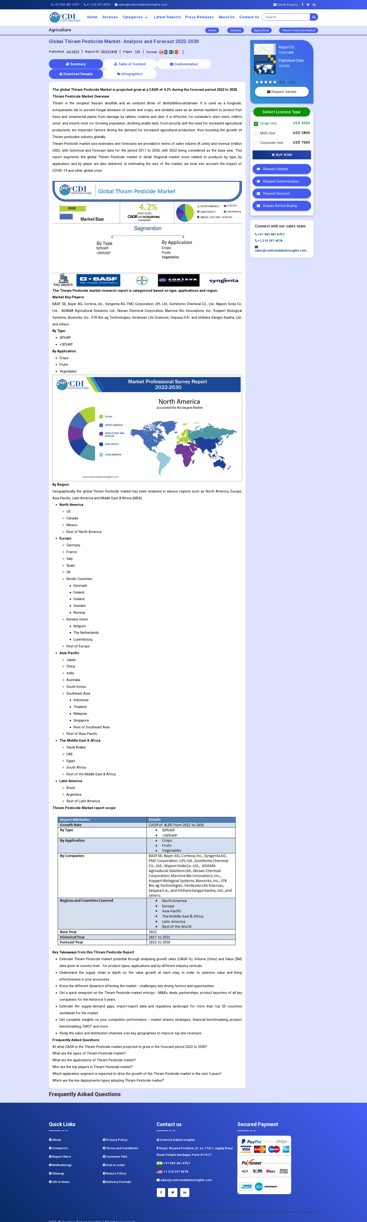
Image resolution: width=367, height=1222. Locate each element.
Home (92, 17)
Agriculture (261, 30)
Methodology (60, 1155)
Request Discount (272, 193)
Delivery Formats (117, 1172)
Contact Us (249, 17)
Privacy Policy (115, 1130)
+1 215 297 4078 (97, 4)
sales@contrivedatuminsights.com (141, 4)
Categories (136, 17)
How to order (114, 1155)
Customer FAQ (115, 1147)
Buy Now (282, 155)
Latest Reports (167, 17)
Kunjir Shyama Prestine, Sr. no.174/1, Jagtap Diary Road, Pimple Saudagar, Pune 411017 (195, 1142)
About (55, 1130)
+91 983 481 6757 (65, 4)
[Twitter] (309, 4)
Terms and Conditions (120, 1138)
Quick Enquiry (285, 4)
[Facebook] (303, 4)
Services (110, 17)
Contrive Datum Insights (176, 1130)
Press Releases (199, 17)
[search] (314, 17)
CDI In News (59, 1172)
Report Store (60, 1147)
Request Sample (282, 92)
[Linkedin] (315, 4)
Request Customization (276, 181)
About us (227, 17)
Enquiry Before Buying (275, 206)
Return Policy (114, 1163)
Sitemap (56, 1163)
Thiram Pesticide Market (298, 30)
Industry (235, 30)
